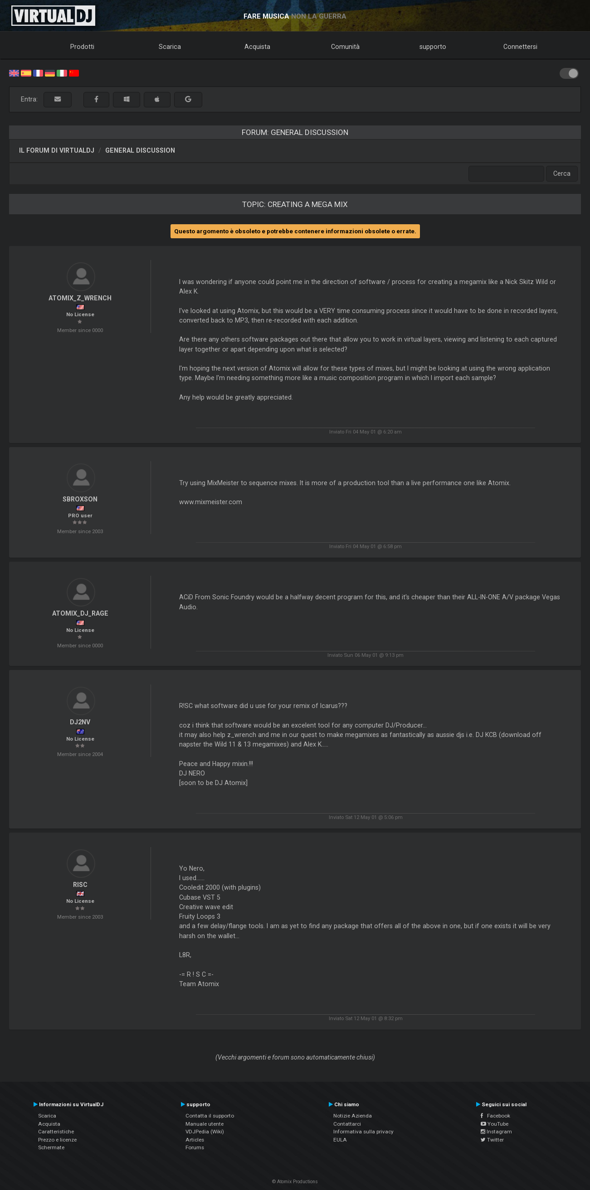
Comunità (345, 46)
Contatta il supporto (209, 1116)
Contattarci (347, 1124)
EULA (340, 1140)
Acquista (257, 46)
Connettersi (520, 46)
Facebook (495, 1116)
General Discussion (140, 150)
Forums (194, 1147)
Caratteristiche (56, 1131)
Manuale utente (204, 1124)
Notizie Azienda (352, 1116)
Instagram (496, 1131)
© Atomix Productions (295, 1182)
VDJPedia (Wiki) (204, 1131)
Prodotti (82, 46)
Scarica (170, 46)
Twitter (492, 1140)
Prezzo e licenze (57, 1140)
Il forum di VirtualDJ (56, 150)
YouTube (494, 1124)
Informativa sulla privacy (363, 1131)
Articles (194, 1140)
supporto (432, 46)
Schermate (51, 1147)
